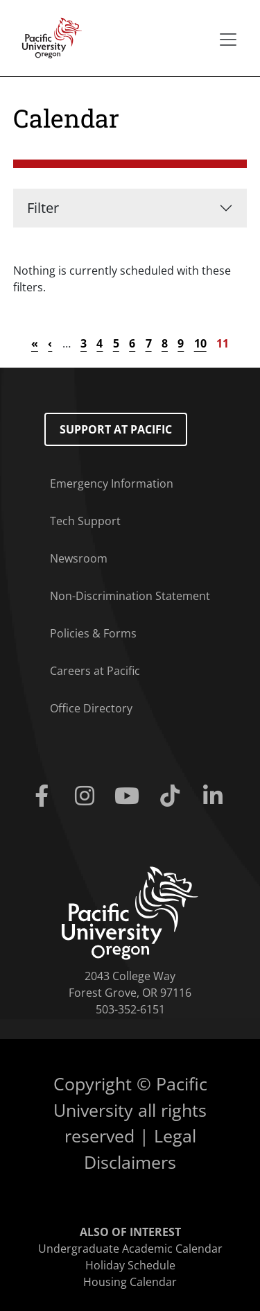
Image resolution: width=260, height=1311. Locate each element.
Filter (43, 207)
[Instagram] (87, 796)
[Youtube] (130, 796)
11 (222, 343)
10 (200, 343)
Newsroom (78, 558)
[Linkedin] (216, 796)
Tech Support (85, 521)
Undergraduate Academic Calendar (130, 1248)
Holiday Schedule (130, 1265)
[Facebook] (45, 796)
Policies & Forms (93, 633)
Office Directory (91, 708)
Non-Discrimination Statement (130, 595)
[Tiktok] (173, 796)
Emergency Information (111, 483)
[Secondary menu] (228, 39)
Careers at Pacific (95, 670)
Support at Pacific (116, 429)
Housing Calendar (130, 1281)
